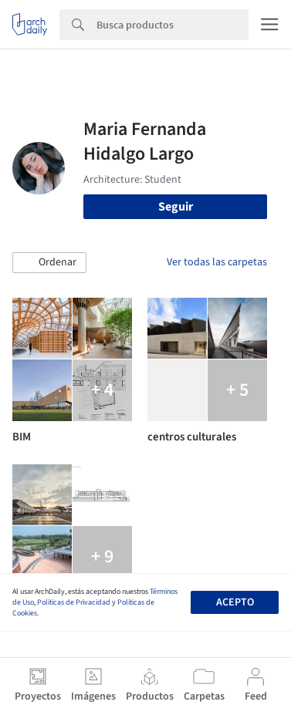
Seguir (175, 206)
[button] (49, 263)
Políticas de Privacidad (73, 602)
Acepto (235, 602)
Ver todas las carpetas (217, 262)
